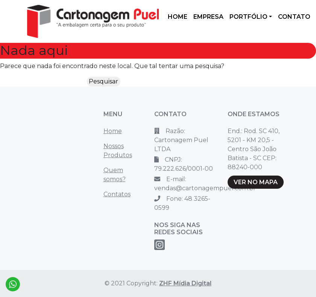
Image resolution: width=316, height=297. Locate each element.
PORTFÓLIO (248, 16)
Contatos (117, 194)
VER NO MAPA (256, 182)
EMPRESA (208, 16)
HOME (177, 16)
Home (112, 131)
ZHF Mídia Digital (185, 283)
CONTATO (294, 16)
